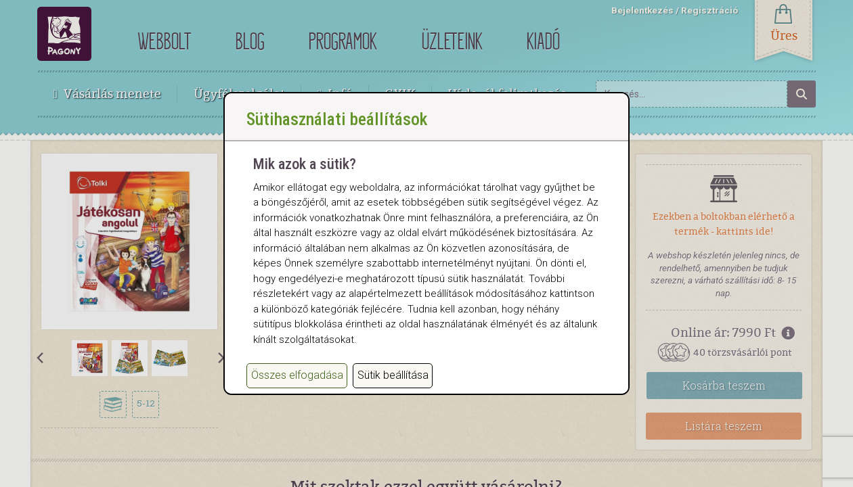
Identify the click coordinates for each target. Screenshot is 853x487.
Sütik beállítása (393, 394)
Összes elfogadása (297, 394)
